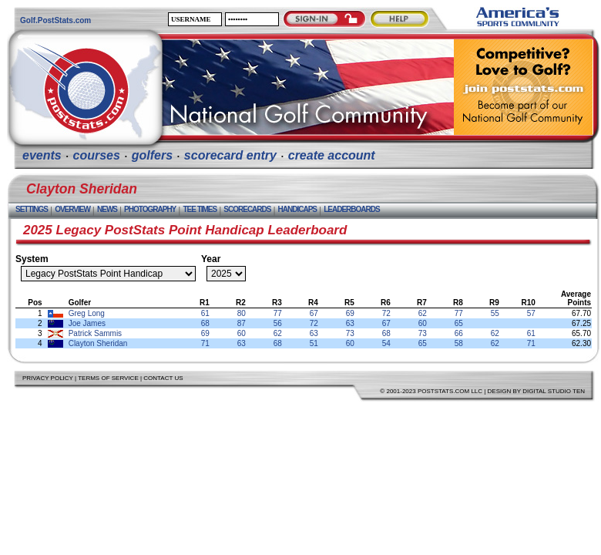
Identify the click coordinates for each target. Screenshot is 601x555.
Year (210, 259)
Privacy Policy (47, 378)
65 (459, 323)
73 (350, 333)
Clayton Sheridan (98, 343)
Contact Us (163, 378)
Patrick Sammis (95, 333)
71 (205, 343)
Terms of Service (108, 378)
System (32, 259)
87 (241, 323)
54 (386, 343)
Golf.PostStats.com (55, 20)
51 (314, 343)
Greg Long (87, 313)
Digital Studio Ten (553, 391)
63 (350, 323)
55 (495, 313)
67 (314, 313)
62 (422, 313)
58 (459, 343)
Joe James (87, 323)
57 (531, 313)
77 (278, 313)
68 (205, 323)
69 (350, 313)
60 (422, 323)
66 (459, 333)
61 (205, 313)
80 (241, 313)
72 (386, 313)
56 (278, 323)
